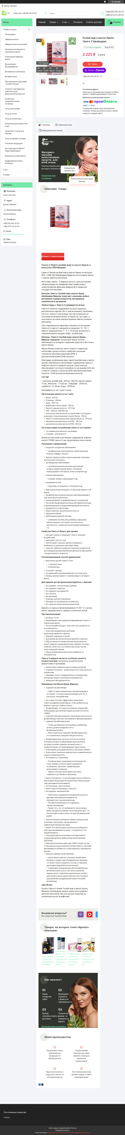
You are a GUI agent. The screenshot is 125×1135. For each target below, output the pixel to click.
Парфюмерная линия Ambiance (13, 162)
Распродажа (10, 34)
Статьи (7, 1117)
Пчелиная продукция (13, 143)
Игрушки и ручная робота (15, 156)
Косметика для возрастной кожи (16, 125)
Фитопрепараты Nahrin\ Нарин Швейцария (15, 149)
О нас (64, 22)
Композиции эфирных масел (14, 58)
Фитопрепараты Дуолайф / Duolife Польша (15, 83)
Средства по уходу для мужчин (14, 132)
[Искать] (46, 13)
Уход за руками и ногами (15, 139)
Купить (95, 64)
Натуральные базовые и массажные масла (15, 50)
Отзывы (6, 175)
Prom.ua (73, 1128)
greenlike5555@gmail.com (13, 234)
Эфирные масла (11, 39)
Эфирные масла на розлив (16, 44)
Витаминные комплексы (15, 72)
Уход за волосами (12, 109)
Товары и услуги (9, 29)
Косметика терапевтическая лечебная (12, 101)
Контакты (77, 22)
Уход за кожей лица (13, 119)
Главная (42, 22)
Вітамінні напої (11, 77)
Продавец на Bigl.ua (62, 1130)
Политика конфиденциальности (78, 1132)
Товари (52, 22)
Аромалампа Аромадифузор (11, 65)
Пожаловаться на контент (56, 1132)
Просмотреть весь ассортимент (49, 177)
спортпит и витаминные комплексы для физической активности (15, 91)
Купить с (96, 70)
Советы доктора (94, 22)
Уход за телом (11, 114)
